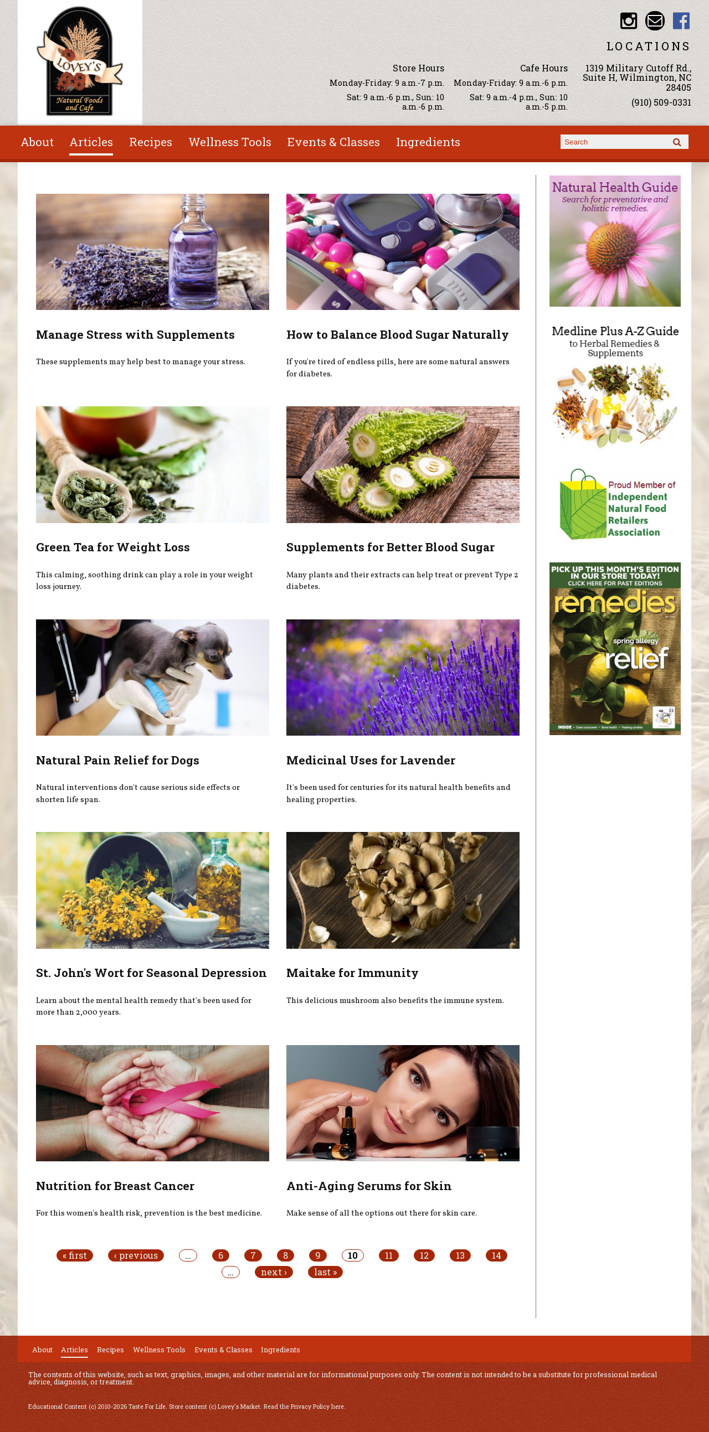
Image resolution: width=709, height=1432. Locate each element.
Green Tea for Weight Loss (113, 547)
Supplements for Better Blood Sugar (390, 547)
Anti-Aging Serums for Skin (369, 1185)
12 (424, 1255)
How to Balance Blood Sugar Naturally (397, 334)
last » (325, 1272)
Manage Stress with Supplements (135, 334)
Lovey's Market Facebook (681, 20)
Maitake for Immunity (352, 972)
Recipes (150, 141)
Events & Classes (333, 141)
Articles (91, 141)
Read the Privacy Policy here (304, 1406)
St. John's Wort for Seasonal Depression (151, 972)
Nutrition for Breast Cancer (115, 1185)
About (37, 141)
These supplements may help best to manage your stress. (140, 362)
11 (389, 1255)
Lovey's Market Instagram (628, 20)
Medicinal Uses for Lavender (370, 760)
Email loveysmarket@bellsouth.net (655, 20)
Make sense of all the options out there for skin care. (381, 1213)
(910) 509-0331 (661, 102)
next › (274, 1272)
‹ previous (136, 1255)
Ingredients (428, 141)
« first (75, 1255)
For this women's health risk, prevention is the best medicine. (149, 1213)
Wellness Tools (229, 141)
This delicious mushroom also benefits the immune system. (395, 1000)
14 (496, 1255)
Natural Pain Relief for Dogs (117, 760)
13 (460, 1255)
